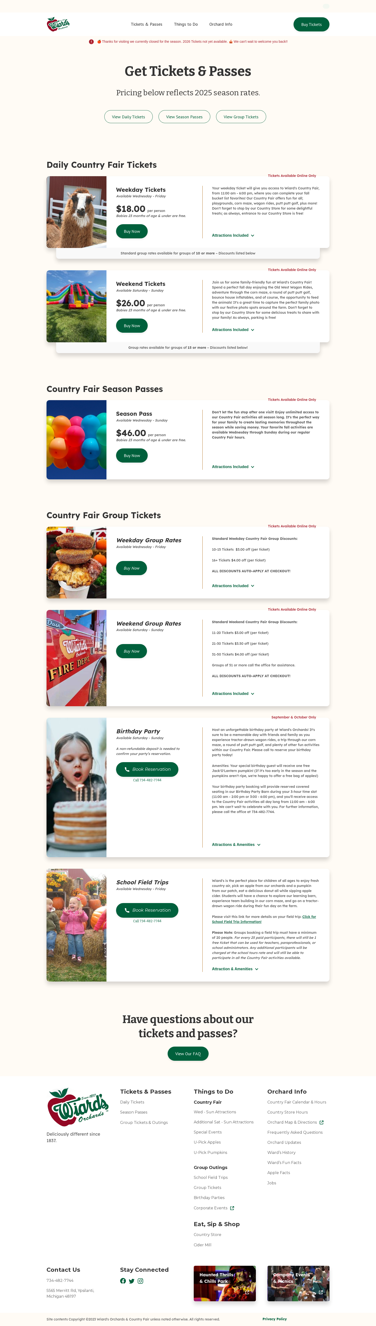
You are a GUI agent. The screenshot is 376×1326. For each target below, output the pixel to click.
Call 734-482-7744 (147, 780)
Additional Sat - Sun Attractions (223, 1122)
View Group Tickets (241, 117)
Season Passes (133, 1112)
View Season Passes (184, 117)
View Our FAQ (188, 1053)
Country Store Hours (287, 1112)
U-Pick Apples (207, 1142)
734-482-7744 (60, 1280)
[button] (146, 24)
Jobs (271, 1183)
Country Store (207, 1234)
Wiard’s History (281, 1152)
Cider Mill (203, 1245)
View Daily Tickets (128, 117)
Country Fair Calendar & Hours (296, 1102)
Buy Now (132, 231)
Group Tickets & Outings (144, 1122)
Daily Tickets (132, 1102)
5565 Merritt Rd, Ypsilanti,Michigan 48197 (70, 1293)
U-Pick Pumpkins (210, 1152)
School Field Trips (211, 1177)
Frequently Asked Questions (295, 1132)
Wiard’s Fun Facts (284, 1162)
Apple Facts (278, 1172)
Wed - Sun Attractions (215, 1112)
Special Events (208, 1132)
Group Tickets (207, 1187)
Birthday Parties (209, 1197)
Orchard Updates (284, 1142)
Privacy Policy (275, 1319)
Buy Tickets (311, 24)
